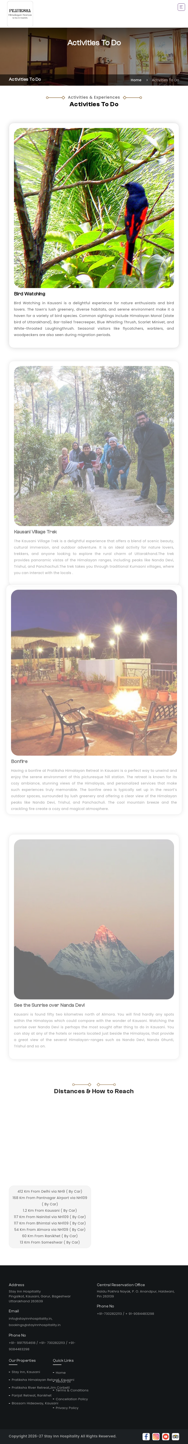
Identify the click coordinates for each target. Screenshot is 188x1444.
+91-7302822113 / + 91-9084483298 (125, 1313)
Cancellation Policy (72, 1399)
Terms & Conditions (72, 1390)
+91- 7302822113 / (53, 1342)
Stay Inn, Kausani (26, 1372)
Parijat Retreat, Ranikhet (29, 1395)
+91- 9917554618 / (24, 1342)
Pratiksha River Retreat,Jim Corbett (29, 1387)
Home (136, 80)
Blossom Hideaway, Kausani (29, 1403)
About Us (63, 1381)
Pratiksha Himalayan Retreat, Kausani (29, 1379)
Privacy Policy (67, 1408)
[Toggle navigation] (181, 7)
